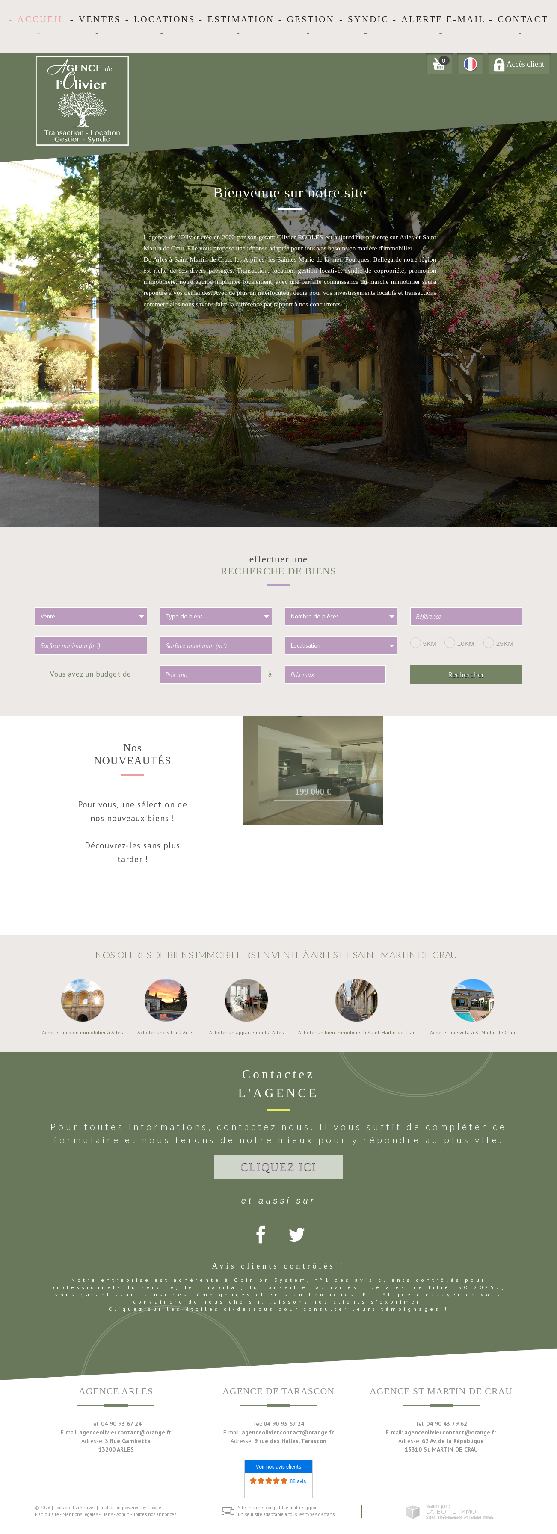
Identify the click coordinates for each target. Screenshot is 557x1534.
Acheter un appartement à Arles (246, 1032)
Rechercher (466, 674)
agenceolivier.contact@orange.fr (125, 1432)
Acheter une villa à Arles (166, 1032)
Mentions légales (80, 1514)
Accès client (519, 64)
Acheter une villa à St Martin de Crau (472, 1032)
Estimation (240, 19)
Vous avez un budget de (90, 673)
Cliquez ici (278, 1166)
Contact (523, 19)
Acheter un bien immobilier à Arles (82, 1032)
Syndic (368, 19)
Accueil (41, 19)
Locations (165, 19)
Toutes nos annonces (154, 1514)
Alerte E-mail (443, 19)
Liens (107, 1514)
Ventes (100, 19)
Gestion (311, 19)
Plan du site (47, 1514)
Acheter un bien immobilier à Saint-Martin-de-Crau (357, 1032)
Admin (123, 1514)
